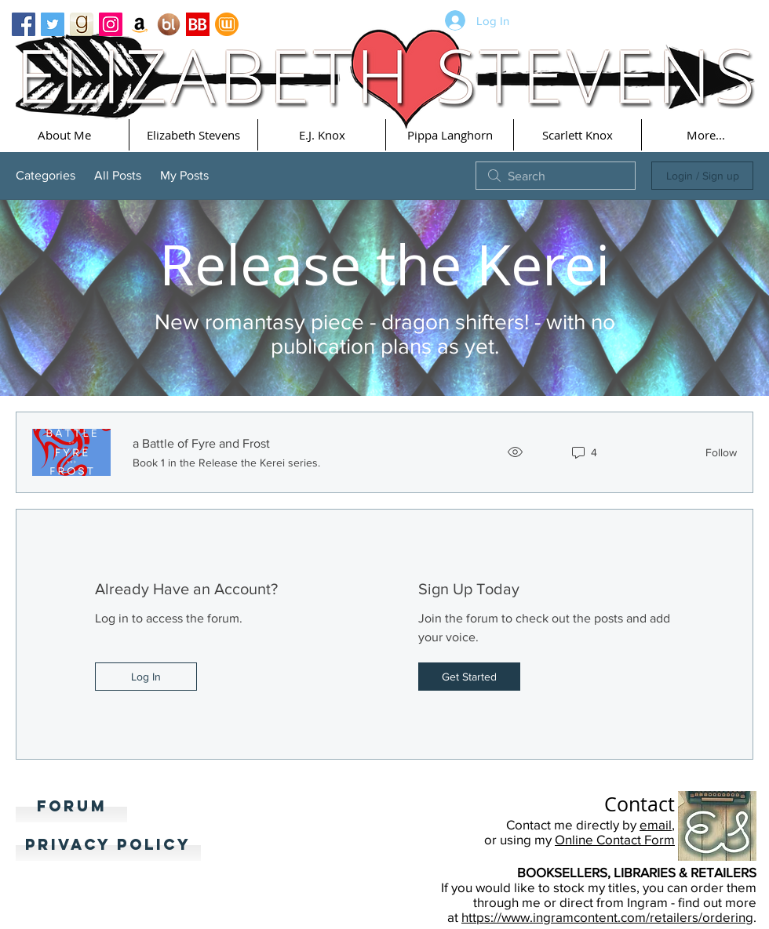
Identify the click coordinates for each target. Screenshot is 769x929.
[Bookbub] (198, 24)
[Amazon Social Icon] (139, 24)
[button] (64, 135)
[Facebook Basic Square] (23, 24)
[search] (556, 175)
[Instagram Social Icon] (110, 24)
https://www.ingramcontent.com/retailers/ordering (607, 916)
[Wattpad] (227, 24)
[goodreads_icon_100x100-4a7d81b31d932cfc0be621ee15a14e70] (81, 24)
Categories (45, 175)
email (656, 824)
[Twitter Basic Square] (52, 24)
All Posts (117, 175)
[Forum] (71, 806)
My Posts (184, 175)
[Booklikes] (168, 24)
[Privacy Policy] (108, 845)
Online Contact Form (615, 839)
